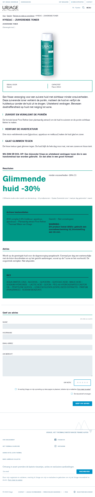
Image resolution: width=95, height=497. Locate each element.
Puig (66, 492)
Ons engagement (9, 439)
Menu (89, 8)
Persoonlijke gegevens (51, 492)
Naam (5, 322)
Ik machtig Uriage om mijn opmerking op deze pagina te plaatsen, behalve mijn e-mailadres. (53, 389)
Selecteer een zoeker (83, 492)
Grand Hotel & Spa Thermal (12, 452)
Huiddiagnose (26, 2)
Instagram (59, 446)
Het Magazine (63, 2)
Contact (89, 2)
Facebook (59, 440)
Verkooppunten (78, 2)
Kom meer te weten (83, 389)
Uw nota (67, 382)
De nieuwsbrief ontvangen (81, 394)
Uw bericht (8, 354)
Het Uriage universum (10, 2)
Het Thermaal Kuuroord (11, 446)
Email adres (8, 343)
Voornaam (7, 333)
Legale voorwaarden (33, 492)
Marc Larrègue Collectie (11, 459)
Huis (4, 16)
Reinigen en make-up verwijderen (23, 16)
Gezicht (9, 16)
